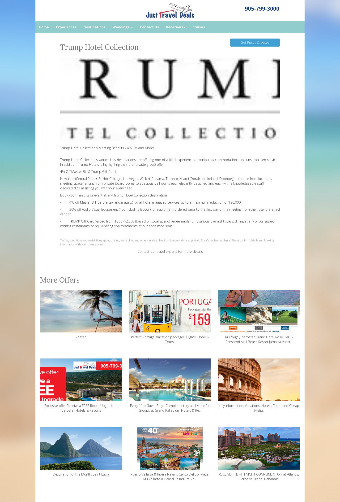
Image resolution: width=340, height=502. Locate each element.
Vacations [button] (175, 27)
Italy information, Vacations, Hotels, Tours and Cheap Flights (259, 385)
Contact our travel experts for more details (170, 251)
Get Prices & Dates (255, 42)
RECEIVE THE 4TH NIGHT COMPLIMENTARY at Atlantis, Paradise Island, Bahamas (259, 454)
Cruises (198, 27)
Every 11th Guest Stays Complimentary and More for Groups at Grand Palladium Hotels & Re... (170, 385)
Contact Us (149, 27)
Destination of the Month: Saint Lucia (81, 451)
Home (44, 27)
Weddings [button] (123, 27)
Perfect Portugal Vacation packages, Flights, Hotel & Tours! (170, 317)
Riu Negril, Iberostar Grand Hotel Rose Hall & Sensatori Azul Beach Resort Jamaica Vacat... (259, 317)
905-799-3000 (262, 8)
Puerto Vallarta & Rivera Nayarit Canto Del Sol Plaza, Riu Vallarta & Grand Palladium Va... (170, 454)
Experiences (66, 27)
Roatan (81, 314)
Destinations (95, 27)
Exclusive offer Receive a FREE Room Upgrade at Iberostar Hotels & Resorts (81, 385)
